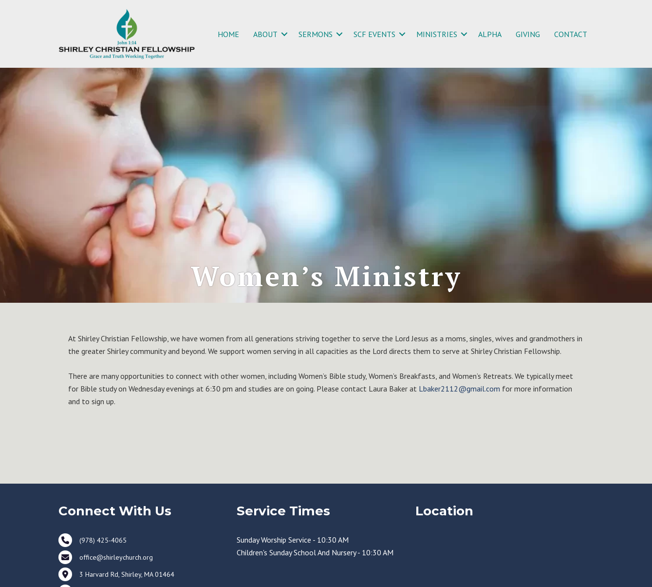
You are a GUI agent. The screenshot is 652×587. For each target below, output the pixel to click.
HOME (228, 34)
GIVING (528, 34)
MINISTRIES (436, 34)
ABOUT (265, 34)
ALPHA (490, 34)
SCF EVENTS (374, 34)
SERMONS (315, 34)
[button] (284, 34)
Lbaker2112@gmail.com (459, 388)
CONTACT (570, 34)
